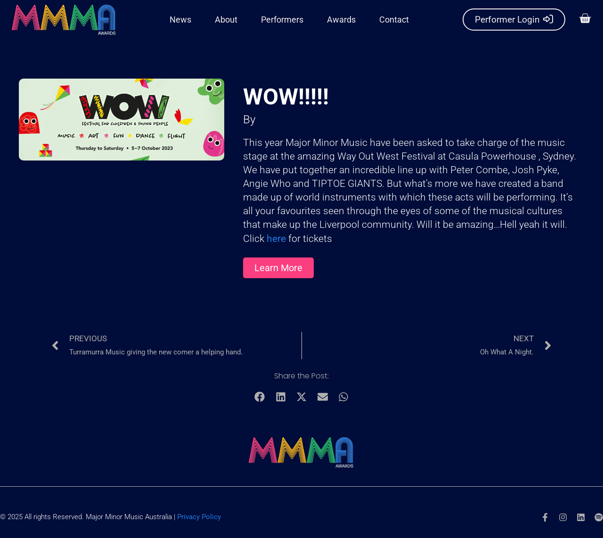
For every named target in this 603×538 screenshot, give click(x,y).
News (180, 19)
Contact (394, 19)
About (226, 19)
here (277, 238)
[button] (583, 20)
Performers (282, 19)
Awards (341, 19)
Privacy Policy (199, 517)
